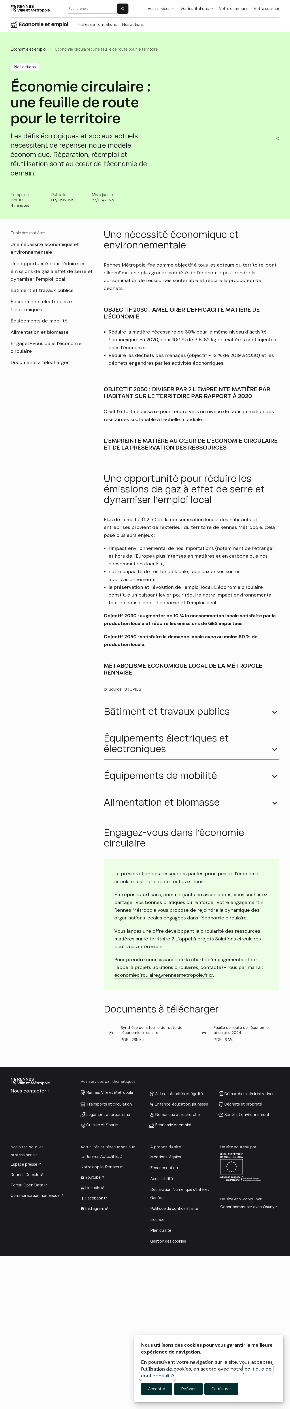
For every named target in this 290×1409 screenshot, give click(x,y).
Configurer (221, 1389)
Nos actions (133, 24)
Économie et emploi (173, 1278)
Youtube (93, 1330)
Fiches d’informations (97, 24)
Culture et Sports (102, 1278)
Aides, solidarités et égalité (179, 1247)
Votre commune (234, 8)
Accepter (156, 1389)
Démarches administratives (249, 1247)
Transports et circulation (109, 1257)
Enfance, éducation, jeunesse (181, 1257)
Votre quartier (266, 8)
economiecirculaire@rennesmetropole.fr (163, 1128)
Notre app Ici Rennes (100, 1320)
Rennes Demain (25, 1327)
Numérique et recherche (177, 1267)
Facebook (94, 1351)
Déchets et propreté (243, 1257)
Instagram (94, 1361)
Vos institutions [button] (195, 8)
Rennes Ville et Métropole (109, 1245)
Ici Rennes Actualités (100, 1309)
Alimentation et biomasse (40, 332)
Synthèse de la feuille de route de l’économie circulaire (151, 1183)
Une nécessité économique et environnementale (45, 248)
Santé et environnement (246, 1267)
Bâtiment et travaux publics (42, 290)
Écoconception (164, 1321)
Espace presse (24, 1317)
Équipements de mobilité (39, 321)
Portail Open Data (27, 1338)
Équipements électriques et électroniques (42, 305)
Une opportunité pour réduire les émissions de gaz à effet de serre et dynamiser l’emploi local (52, 271)
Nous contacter (28, 1244)
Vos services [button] (159, 8)
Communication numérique (35, 1348)
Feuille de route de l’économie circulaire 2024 (241, 1183)
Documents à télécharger (40, 362)
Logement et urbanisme (108, 1267)
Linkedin (92, 1340)
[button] (145, 867)
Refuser (188, 1389)
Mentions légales (165, 1310)
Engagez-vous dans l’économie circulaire (46, 347)
